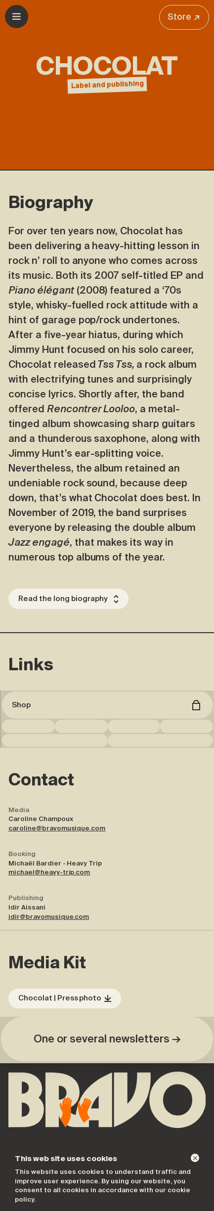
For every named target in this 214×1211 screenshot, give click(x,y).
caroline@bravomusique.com (57, 828)
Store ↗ (184, 16)
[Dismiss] (195, 1158)
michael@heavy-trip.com (49, 872)
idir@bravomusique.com (48, 916)
